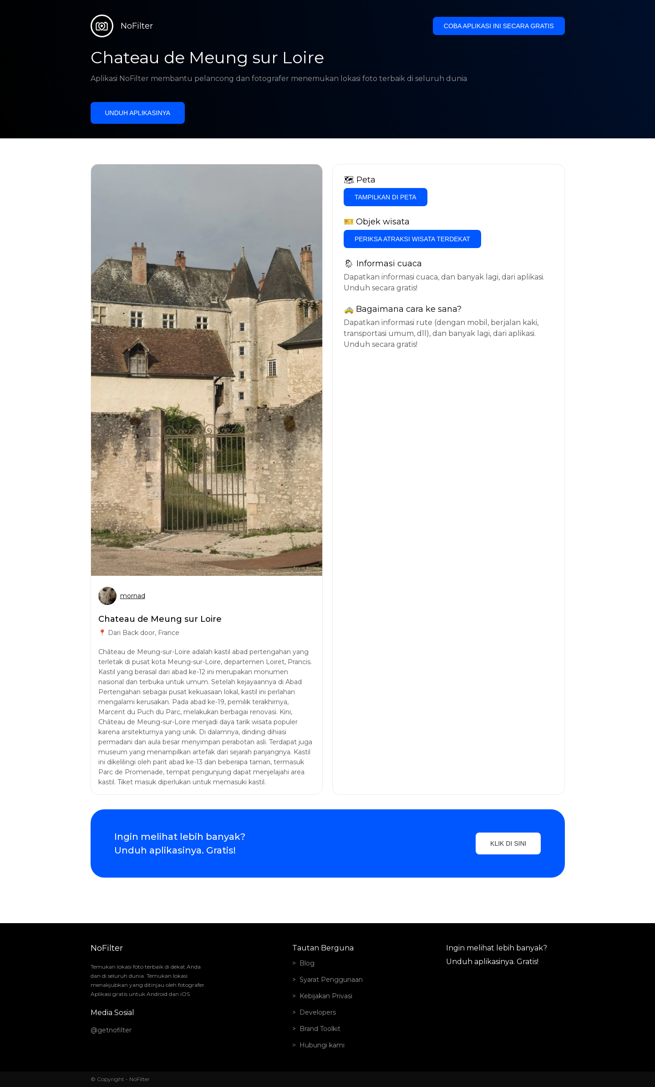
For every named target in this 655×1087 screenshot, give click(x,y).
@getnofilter (111, 1030)
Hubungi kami (322, 1045)
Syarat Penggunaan (331, 979)
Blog (307, 963)
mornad (132, 596)
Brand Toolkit (320, 1029)
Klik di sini (508, 843)
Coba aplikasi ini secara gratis (499, 26)
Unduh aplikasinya (138, 113)
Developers (318, 1012)
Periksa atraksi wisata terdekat (412, 239)
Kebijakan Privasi (326, 996)
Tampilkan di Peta (385, 197)
